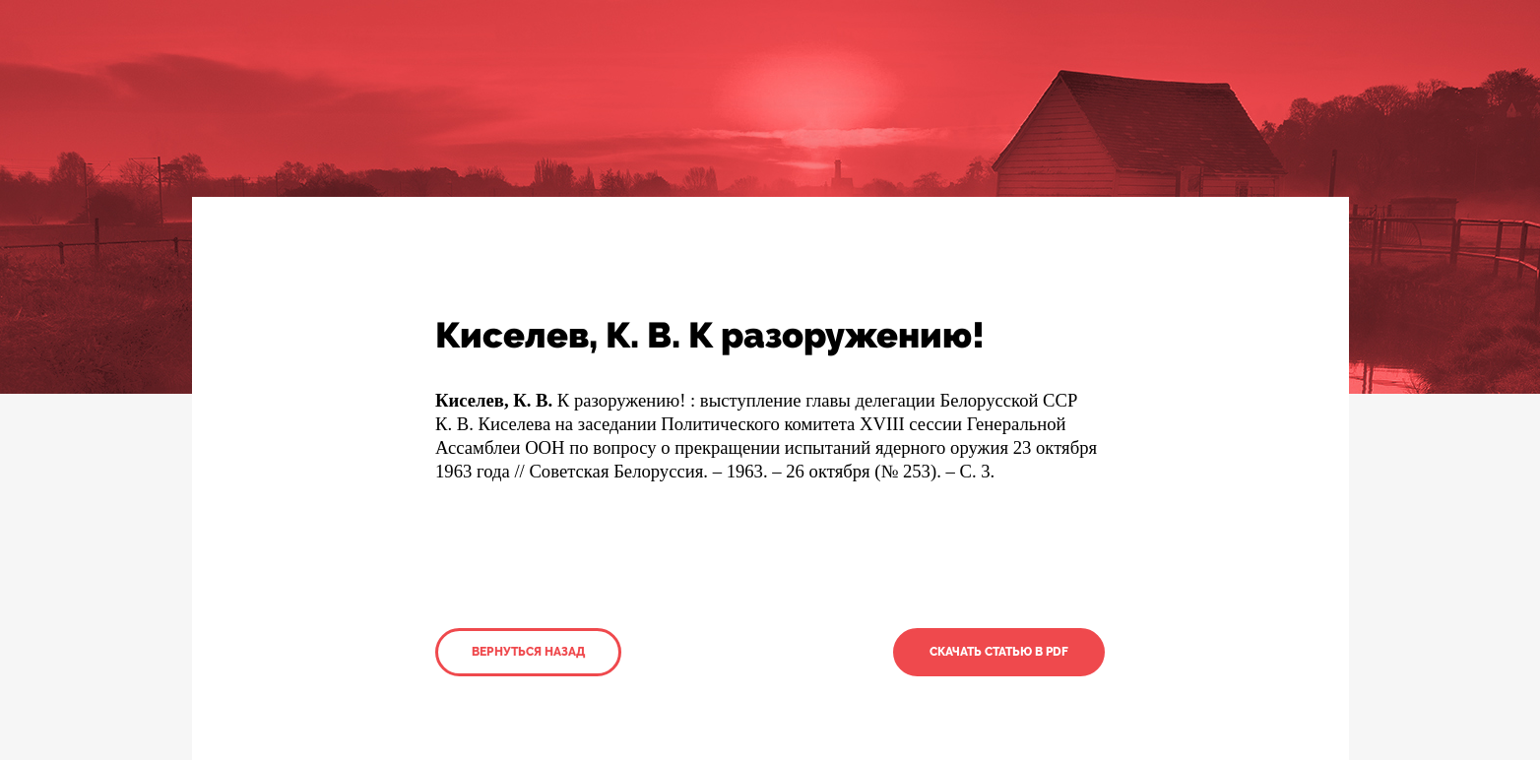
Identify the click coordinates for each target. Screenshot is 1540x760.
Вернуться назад (528, 652)
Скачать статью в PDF (999, 652)
